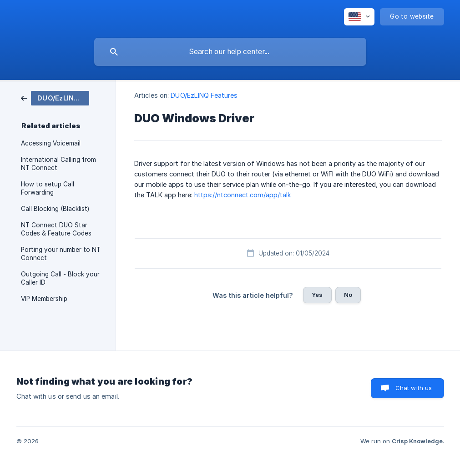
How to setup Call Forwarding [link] (47, 188)
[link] (55, 97)
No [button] (348, 294)
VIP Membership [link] (44, 298)
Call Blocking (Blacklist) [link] (55, 208)
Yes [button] (317, 294)
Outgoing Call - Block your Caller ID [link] (60, 278)
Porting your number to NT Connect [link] (61, 253)
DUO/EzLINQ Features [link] (204, 95)
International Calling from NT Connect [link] (58, 163)
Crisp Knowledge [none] (417, 441)
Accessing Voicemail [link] (51, 143)
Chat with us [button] (413, 387)
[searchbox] (230, 52)
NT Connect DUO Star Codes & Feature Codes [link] (56, 229)
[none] (359, 16)
